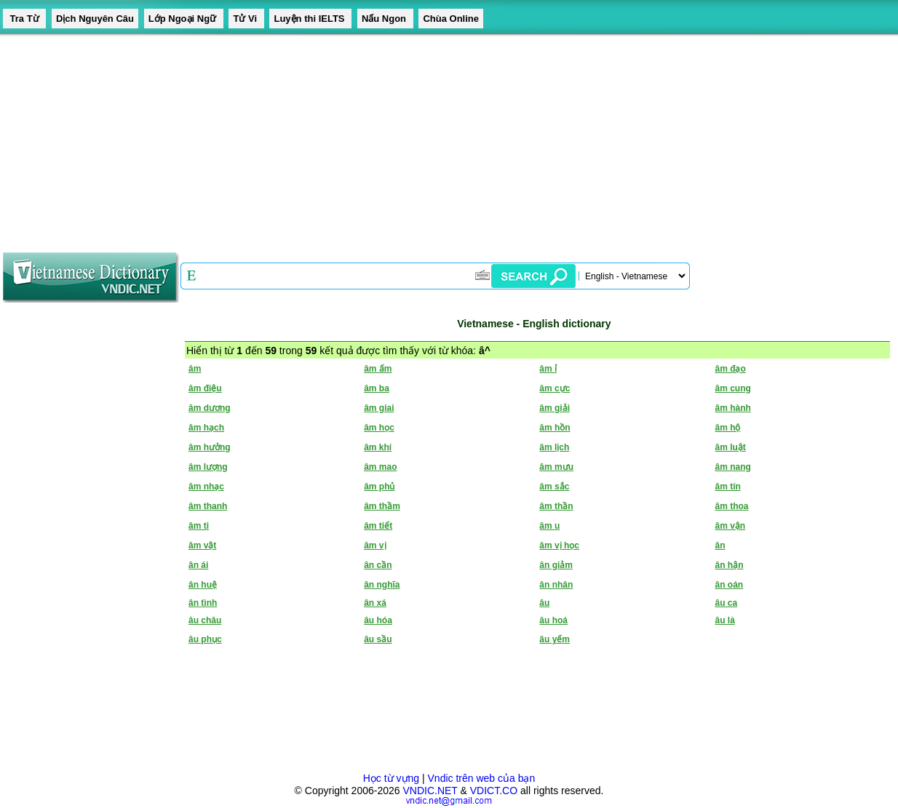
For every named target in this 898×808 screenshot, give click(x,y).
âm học (379, 428)
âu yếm (554, 639)
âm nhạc (206, 486)
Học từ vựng (391, 778)
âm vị (375, 545)
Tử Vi (246, 18)
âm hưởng (209, 447)
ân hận (729, 565)
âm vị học (559, 545)
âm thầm (382, 506)
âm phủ (379, 486)
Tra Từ (24, 18)
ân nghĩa (382, 585)
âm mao (380, 467)
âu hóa (378, 620)
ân (720, 545)
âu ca (726, 603)
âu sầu (378, 639)
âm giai (379, 408)
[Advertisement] (436, 138)
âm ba (376, 388)
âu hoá (553, 620)
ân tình (202, 603)
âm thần (556, 506)
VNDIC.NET (429, 790)
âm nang (732, 467)
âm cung (732, 388)
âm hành (732, 408)
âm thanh (207, 506)
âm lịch (554, 447)
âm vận (730, 526)
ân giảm (556, 565)
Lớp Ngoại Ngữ (183, 18)
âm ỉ (548, 369)
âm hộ (727, 428)
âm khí (378, 447)
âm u (549, 526)
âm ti (198, 526)
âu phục (205, 639)
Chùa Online (451, 18)
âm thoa (731, 506)
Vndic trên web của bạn (482, 778)
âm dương (209, 408)
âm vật (202, 545)
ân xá (375, 603)
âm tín (727, 486)
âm (194, 369)
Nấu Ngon (385, 18)
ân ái (198, 565)
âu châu (204, 620)
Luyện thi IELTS (310, 18)
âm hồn (554, 428)
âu (544, 603)
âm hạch (206, 428)
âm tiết (378, 526)
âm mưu (556, 467)
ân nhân (556, 585)
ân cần (378, 565)
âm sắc (554, 486)
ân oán (729, 585)
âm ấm (378, 369)
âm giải (554, 408)
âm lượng (208, 467)
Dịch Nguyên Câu (95, 18)
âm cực (554, 388)
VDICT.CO (493, 790)
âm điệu (205, 388)
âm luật (730, 447)
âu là (724, 620)
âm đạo (730, 369)
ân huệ (202, 585)
